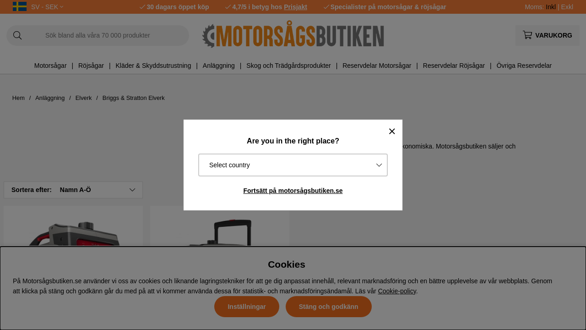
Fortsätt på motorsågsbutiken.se (292, 190)
